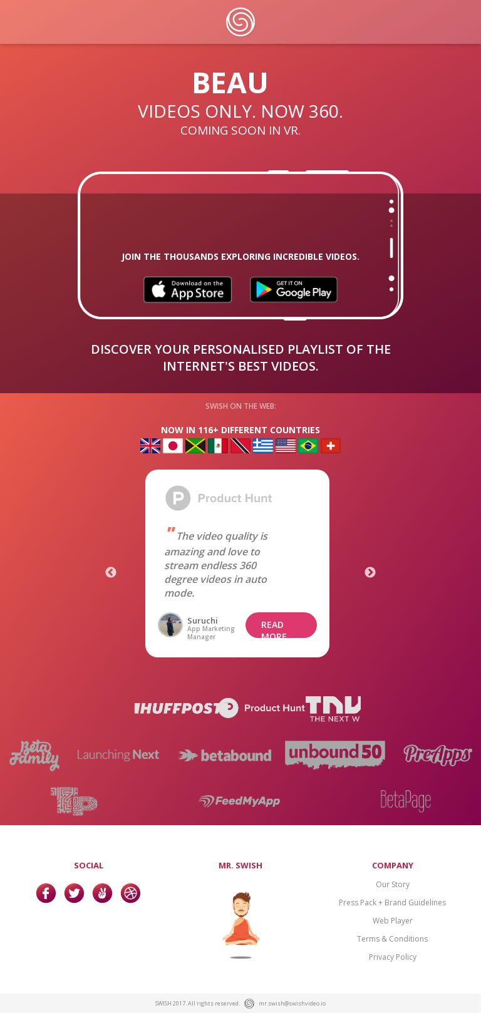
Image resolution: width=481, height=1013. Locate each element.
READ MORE (274, 628)
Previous (111, 573)
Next (370, 573)
